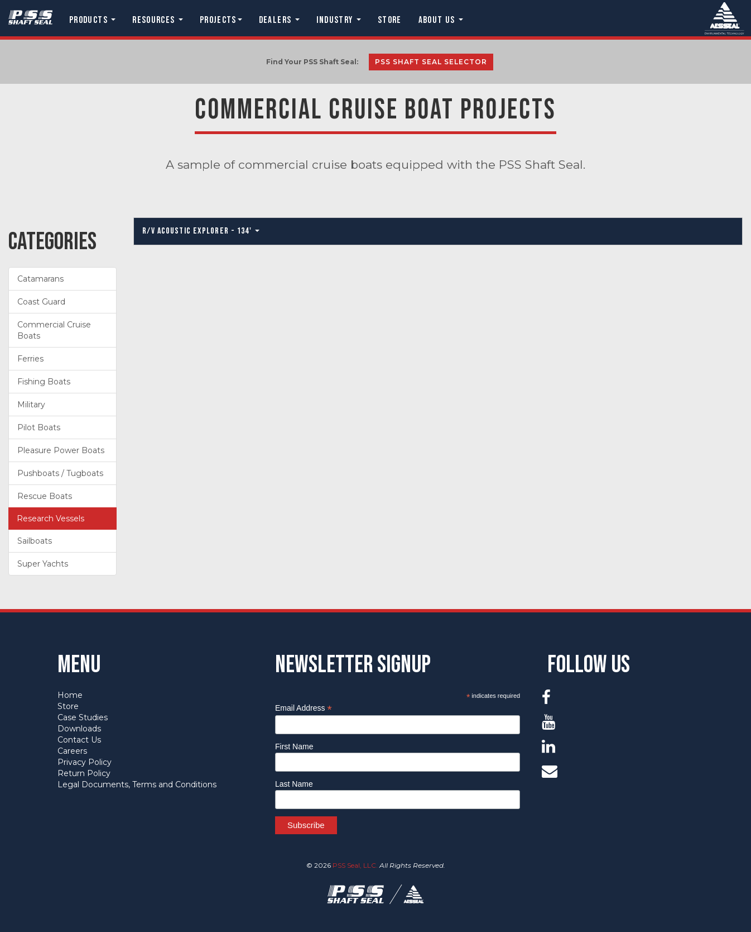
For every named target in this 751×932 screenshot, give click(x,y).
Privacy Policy (84, 762)
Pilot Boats (38, 427)
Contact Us (79, 740)
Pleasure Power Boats (60, 450)
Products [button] (92, 20)
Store (390, 20)
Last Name (294, 783)
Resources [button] (157, 20)
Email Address (303, 708)
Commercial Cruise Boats (54, 330)
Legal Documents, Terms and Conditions (136, 784)
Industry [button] (338, 20)
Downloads (79, 729)
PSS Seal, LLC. (355, 865)
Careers (72, 751)
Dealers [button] (279, 20)
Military (31, 405)
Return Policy (83, 773)
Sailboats (34, 541)
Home (70, 695)
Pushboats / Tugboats (60, 473)
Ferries (30, 359)
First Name (294, 746)
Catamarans (40, 279)
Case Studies (82, 717)
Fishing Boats (43, 382)
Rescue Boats (44, 496)
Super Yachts (42, 564)
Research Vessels (50, 518)
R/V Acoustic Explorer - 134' (200, 231)
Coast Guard (41, 302)
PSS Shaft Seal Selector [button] (431, 62)
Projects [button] (221, 20)
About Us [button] (440, 20)
